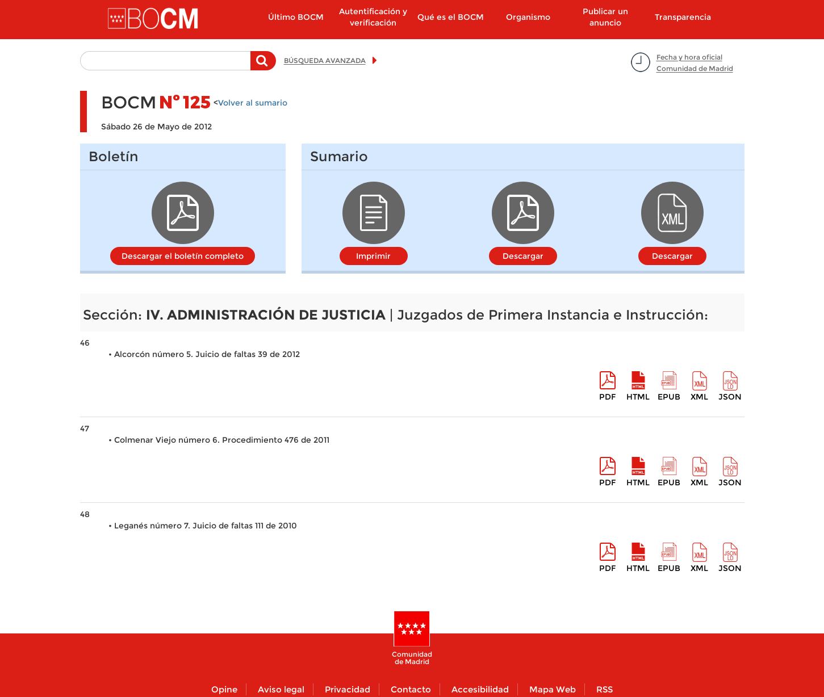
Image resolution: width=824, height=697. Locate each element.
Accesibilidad (480, 689)
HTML (638, 397)
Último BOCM (296, 17)
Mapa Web (552, 689)
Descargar (523, 256)
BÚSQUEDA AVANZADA (325, 60)
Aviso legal (281, 689)
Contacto (411, 689)
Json (730, 397)
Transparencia (683, 17)
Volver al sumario (252, 103)
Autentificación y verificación (373, 17)
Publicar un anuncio (605, 17)
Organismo (528, 17)
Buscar (263, 66)
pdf (607, 397)
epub (669, 397)
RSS (604, 689)
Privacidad (347, 689)
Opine (224, 689)
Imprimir (373, 256)
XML (699, 397)
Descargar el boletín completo (183, 256)
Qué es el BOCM (450, 17)
